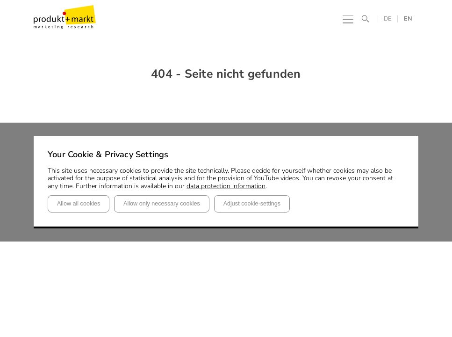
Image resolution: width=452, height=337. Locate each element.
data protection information (226, 186)
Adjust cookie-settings (252, 203)
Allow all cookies (78, 203)
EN (408, 18)
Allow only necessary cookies (161, 203)
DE (387, 18)
